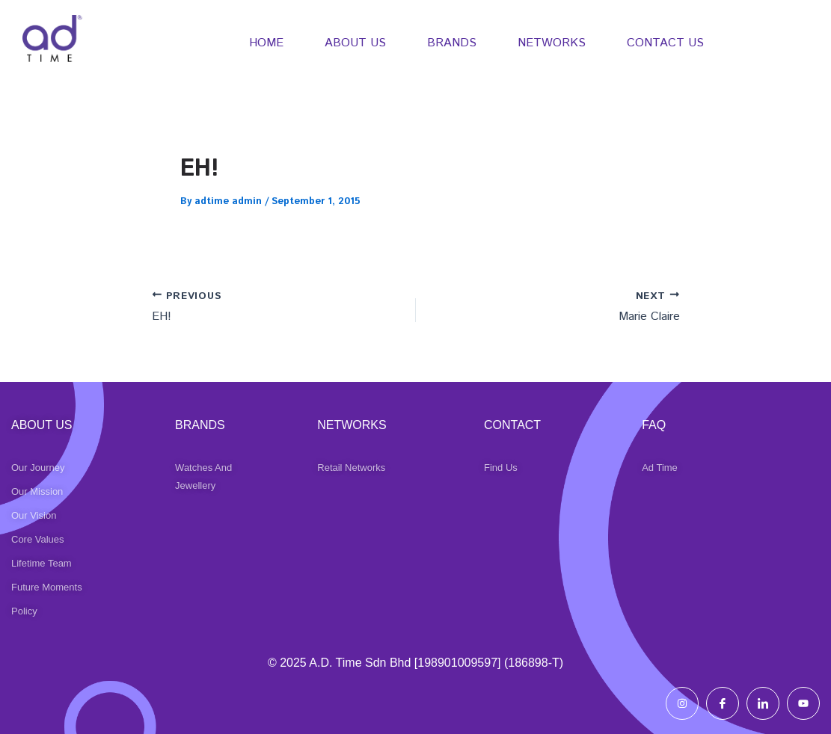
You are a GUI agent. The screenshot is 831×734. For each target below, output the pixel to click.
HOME (266, 43)
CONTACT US (665, 43)
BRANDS (451, 43)
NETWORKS (552, 43)
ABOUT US (355, 43)
